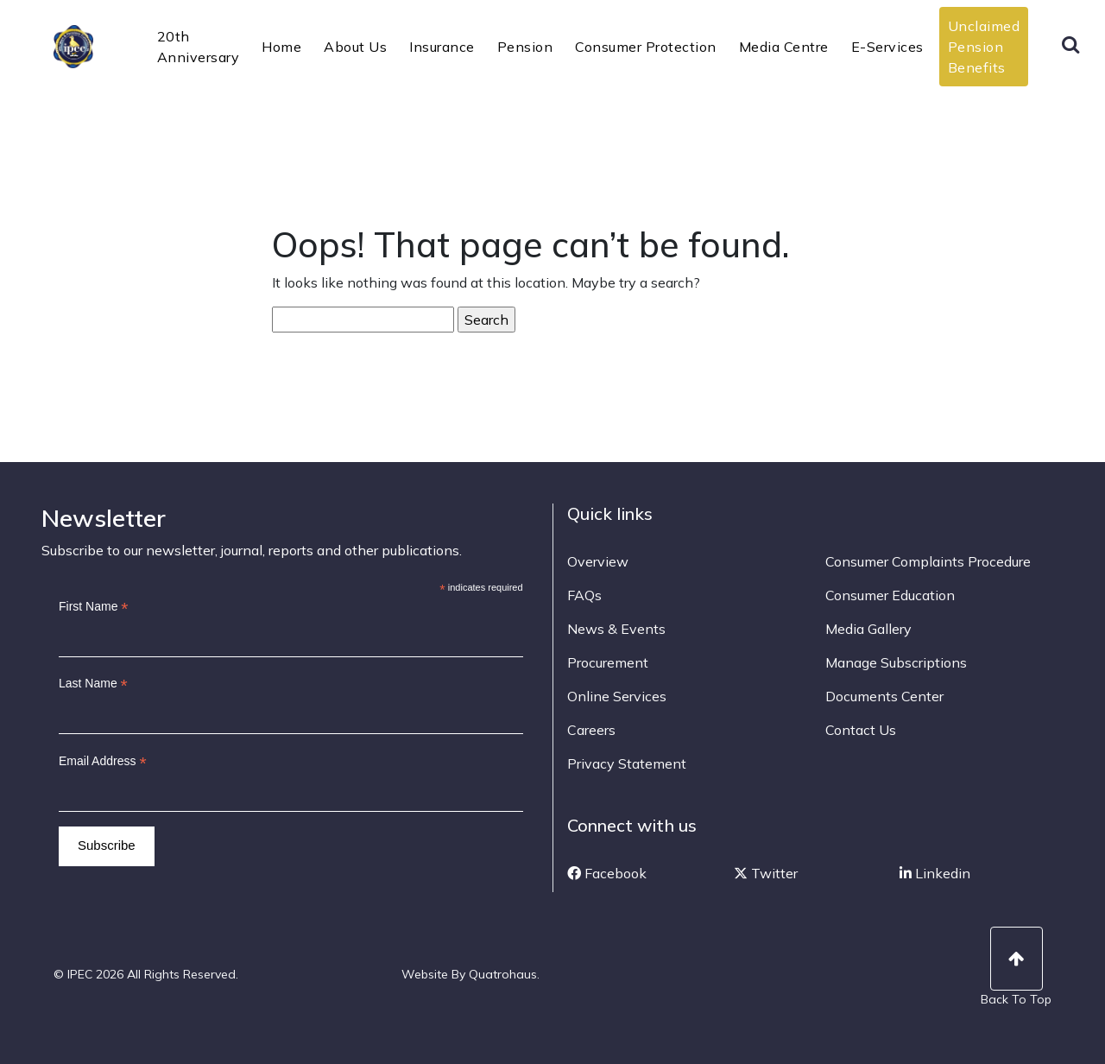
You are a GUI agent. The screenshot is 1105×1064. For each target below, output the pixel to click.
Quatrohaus (503, 974)
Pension (525, 46)
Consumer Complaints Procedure (928, 561)
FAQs (584, 595)
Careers (591, 729)
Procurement (607, 662)
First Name (94, 606)
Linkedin (935, 873)
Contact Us (860, 729)
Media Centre (784, 46)
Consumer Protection (646, 46)
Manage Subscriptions (896, 662)
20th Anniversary (198, 47)
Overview (597, 561)
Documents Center (884, 696)
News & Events (616, 628)
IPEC (95, 46)
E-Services (887, 46)
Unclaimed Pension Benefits (984, 46)
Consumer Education (890, 595)
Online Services (616, 696)
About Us (355, 46)
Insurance (442, 46)
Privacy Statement (626, 763)
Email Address (103, 761)
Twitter (766, 873)
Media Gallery (868, 628)
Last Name (93, 683)
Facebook (607, 873)
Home (281, 46)
